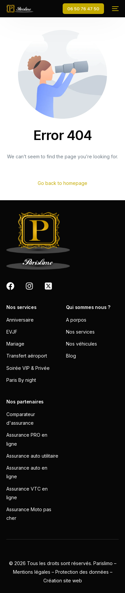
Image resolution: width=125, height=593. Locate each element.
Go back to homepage (62, 183)
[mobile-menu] (115, 9)
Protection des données (82, 572)
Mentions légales (31, 572)
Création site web (62, 580)
